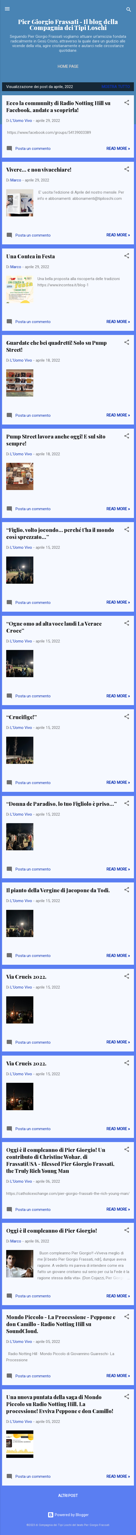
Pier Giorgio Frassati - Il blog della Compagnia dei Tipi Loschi (68, 25)
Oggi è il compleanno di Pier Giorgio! (51, 1230)
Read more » (118, 148)
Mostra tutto (116, 86)
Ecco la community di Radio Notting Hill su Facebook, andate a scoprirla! (58, 106)
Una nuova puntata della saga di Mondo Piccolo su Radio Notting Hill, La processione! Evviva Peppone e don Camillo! (59, 1403)
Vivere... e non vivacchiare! (38, 169)
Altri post (68, 1496)
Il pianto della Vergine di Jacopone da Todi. (58, 890)
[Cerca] (129, 10)
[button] (127, 103)
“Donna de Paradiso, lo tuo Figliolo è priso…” (61, 803)
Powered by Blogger (68, 1514)
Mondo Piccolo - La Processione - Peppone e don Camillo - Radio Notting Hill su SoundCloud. (60, 1323)
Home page (68, 66)
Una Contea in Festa (30, 256)
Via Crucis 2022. (26, 976)
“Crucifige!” (21, 716)
